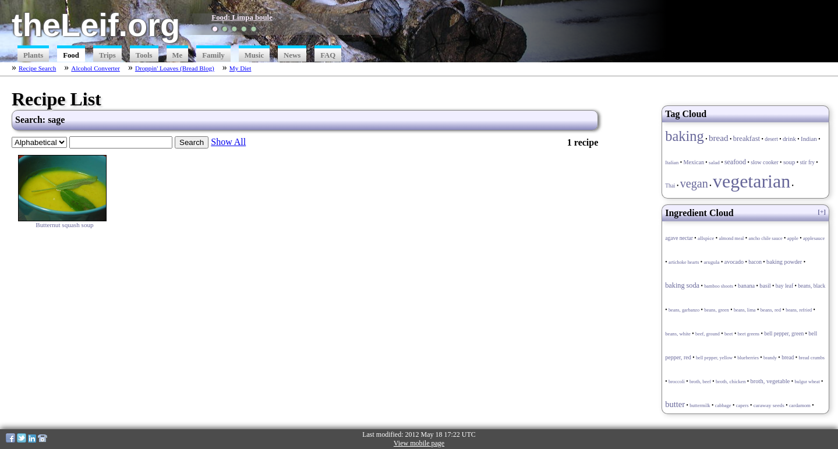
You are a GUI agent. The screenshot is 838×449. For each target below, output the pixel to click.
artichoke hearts (684, 262)
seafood (735, 162)
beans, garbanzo (684, 310)
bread (719, 138)
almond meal (731, 238)
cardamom (800, 405)
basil (764, 285)
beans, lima (745, 310)
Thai (670, 186)
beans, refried (799, 310)
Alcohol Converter (95, 68)
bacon (755, 262)
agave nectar (679, 238)
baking (684, 136)
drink (789, 138)
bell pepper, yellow (714, 357)
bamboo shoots (718, 286)
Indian (809, 138)
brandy (770, 357)
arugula (712, 262)
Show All (228, 142)
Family (213, 55)
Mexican (694, 162)
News (292, 55)
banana (746, 285)
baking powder (784, 262)
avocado (734, 262)
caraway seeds (769, 405)
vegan (694, 183)
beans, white (678, 334)
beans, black (811, 286)
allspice (706, 238)
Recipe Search (37, 68)
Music (254, 55)
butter (675, 404)
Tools (144, 55)
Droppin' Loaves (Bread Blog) (174, 68)
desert (771, 139)
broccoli (677, 381)
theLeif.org (96, 24)
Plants (33, 55)
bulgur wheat (806, 381)
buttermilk (700, 405)
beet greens (748, 334)
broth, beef (700, 381)
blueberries (748, 357)
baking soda (682, 285)
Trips (107, 55)
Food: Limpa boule (242, 17)
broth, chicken (730, 381)
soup (789, 161)
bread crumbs (811, 357)
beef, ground (707, 334)
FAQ (327, 55)
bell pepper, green (784, 334)
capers (742, 405)
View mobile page (419, 443)
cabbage (723, 405)
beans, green (716, 310)
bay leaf (784, 286)
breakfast (746, 139)
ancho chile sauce (766, 238)
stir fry (807, 162)
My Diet (240, 68)
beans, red (771, 310)
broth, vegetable (770, 381)
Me (177, 55)
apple (792, 238)
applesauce (814, 238)
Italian (671, 162)
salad (714, 162)
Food (71, 55)
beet (728, 334)
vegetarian (751, 181)
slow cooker (765, 162)
